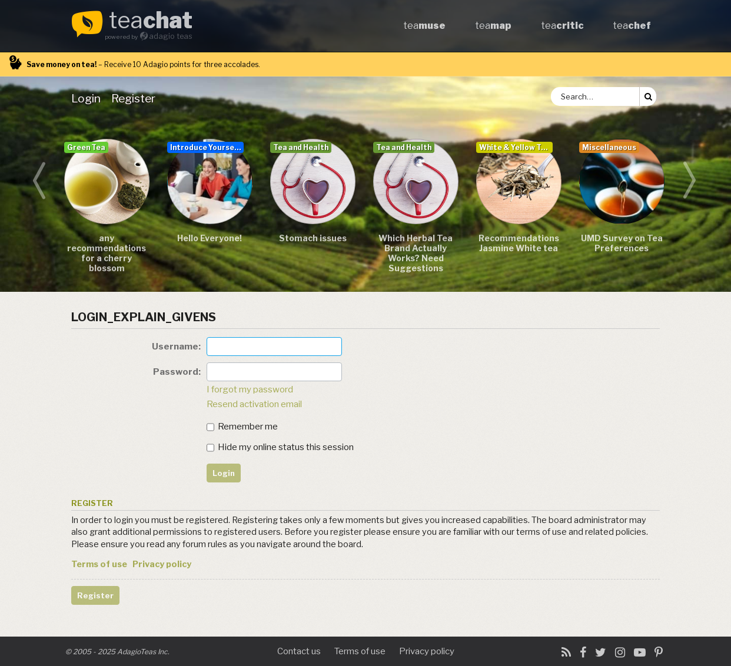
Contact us (299, 651)
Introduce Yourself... (207, 147)
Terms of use (99, 564)
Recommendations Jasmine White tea (519, 243)
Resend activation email (254, 404)
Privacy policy (161, 564)
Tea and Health (300, 147)
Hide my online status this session (280, 447)
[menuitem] (88, 98)
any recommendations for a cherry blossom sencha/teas (106, 253)
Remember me (242, 426)
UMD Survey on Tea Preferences (622, 243)
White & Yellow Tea (514, 147)
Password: (177, 372)
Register (95, 595)
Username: (176, 346)
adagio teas (170, 36)
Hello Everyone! (209, 238)
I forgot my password (250, 389)
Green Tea (86, 147)
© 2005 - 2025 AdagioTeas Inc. (117, 651)
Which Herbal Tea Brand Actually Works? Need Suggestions (415, 253)
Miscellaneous (609, 147)
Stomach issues (313, 238)
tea (150, 21)
